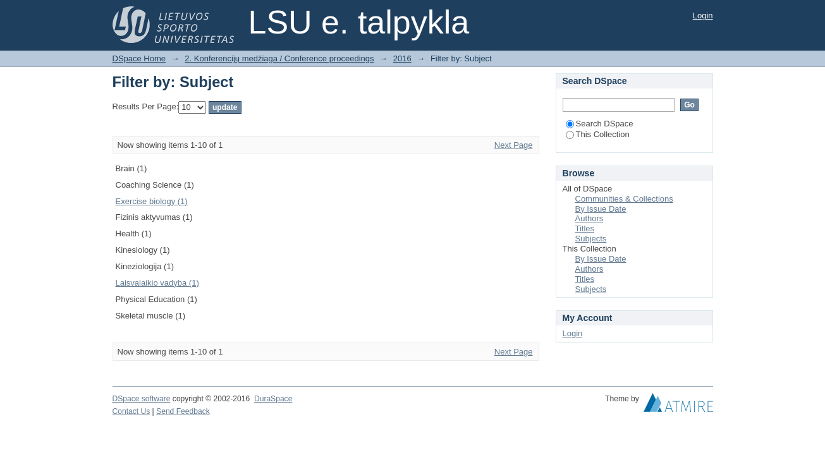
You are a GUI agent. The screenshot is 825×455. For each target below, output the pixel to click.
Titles (585, 228)
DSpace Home (139, 58)
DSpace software (142, 398)
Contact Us (131, 411)
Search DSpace (599, 123)
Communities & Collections (624, 198)
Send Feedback (183, 411)
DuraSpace (273, 398)
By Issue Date (600, 209)
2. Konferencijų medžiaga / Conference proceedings (279, 58)
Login (703, 15)
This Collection (598, 134)
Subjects (591, 238)
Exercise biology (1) (152, 201)
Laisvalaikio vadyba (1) (157, 283)
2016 (402, 58)
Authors (589, 218)
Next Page (513, 145)
